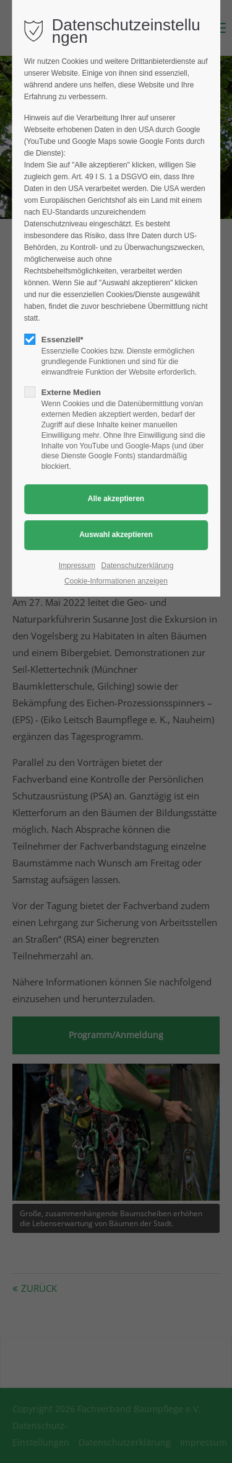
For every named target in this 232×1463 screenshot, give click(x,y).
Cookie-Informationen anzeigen (116, 581)
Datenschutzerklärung (137, 565)
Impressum (77, 565)
